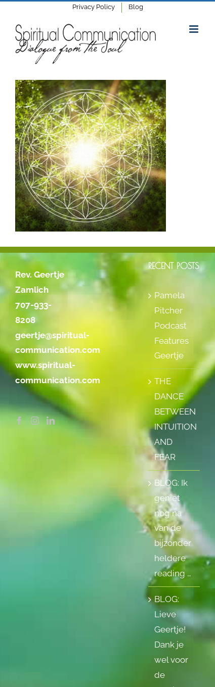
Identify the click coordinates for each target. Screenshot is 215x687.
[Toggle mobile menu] (194, 29)
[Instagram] (35, 421)
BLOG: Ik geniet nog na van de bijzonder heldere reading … (172, 528)
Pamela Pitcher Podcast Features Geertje (171, 325)
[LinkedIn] (51, 421)
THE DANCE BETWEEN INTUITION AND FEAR (174, 419)
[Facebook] (19, 421)
